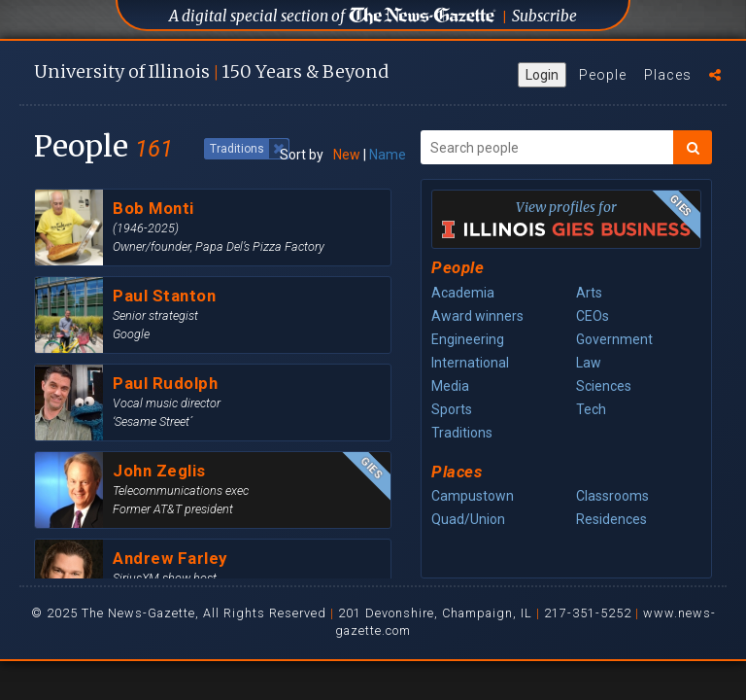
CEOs (592, 316)
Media (450, 386)
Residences (611, 519)
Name (387, 154)
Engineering (467, 339)
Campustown (472, 496)
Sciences (603, 386)
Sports (451, 409)
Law (588, 362)
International (470, 362)
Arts (589, 292)
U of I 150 (211, 71)
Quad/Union (468, 519)
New (346, 154)
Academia (462, 292)
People (603, 75)
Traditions (461, 432)
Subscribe (544, 16)
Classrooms (612, 496)
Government (614, 339)
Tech (591, 409)
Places (668, 75)
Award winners (477, 316)
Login (542, 75)
